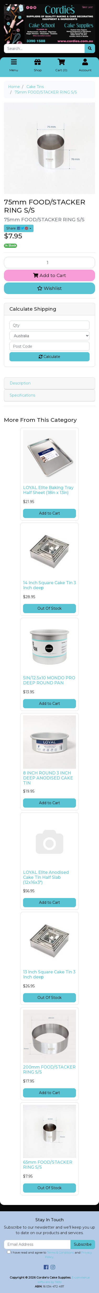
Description (20, 383)
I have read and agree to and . (49, 1254)
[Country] (49, 335)
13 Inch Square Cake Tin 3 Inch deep (49, 974)
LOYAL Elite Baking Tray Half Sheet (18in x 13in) (48, 490)
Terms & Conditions (60, 1252)
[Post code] (49, 346)
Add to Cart (49, 275)
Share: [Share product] (17, 228)
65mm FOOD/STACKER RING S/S (47, 1165)
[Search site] (90, 48)
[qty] (49, 325)
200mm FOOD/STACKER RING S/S (49, 1070)
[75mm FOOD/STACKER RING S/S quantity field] (49, 262)
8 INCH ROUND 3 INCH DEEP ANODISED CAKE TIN (48, 778)
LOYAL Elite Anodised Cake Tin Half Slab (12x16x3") (46, 877)
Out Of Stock (49, 608)
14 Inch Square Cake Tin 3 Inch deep (49, 585)
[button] (49, 288)
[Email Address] (37, 1244)
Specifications (22, 395)
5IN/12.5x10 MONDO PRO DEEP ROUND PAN (49, 680)
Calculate (49, 356)
